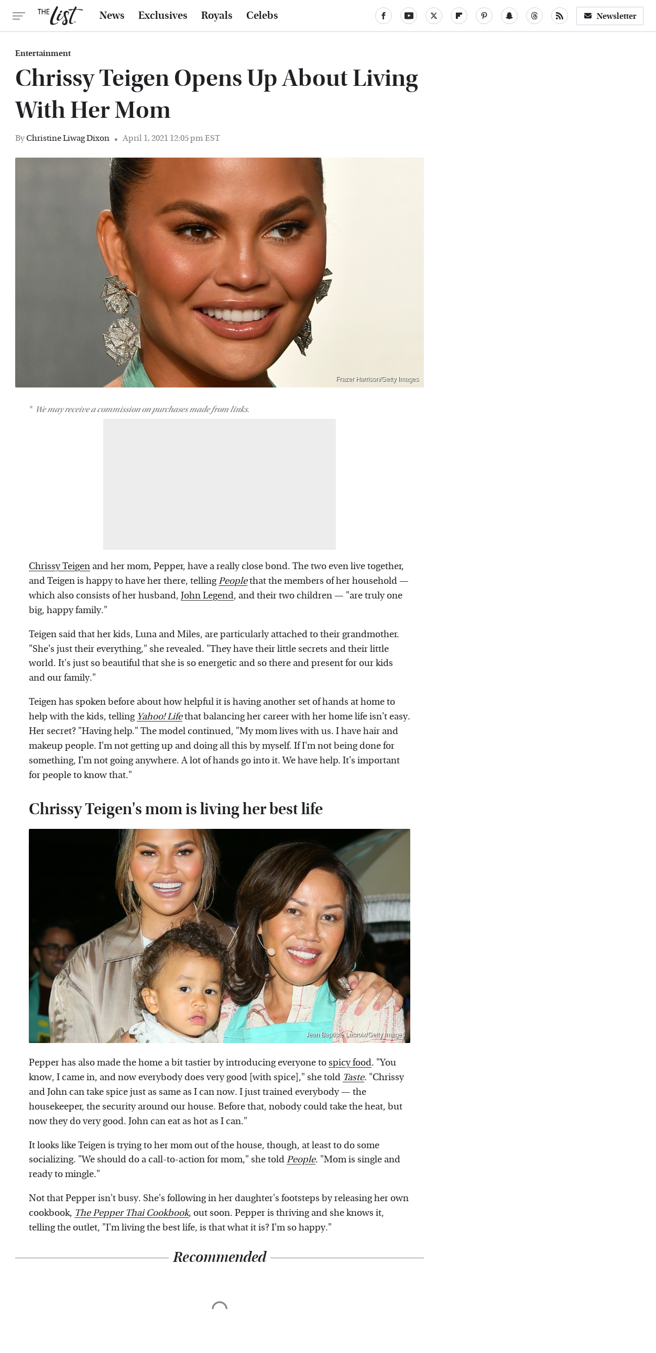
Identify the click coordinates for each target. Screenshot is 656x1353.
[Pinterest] (484, 15)
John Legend (207, 595)
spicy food (350, 1062)
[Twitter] (433, 15)
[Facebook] (383, 15)
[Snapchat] (509, 15)
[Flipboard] (459, 15)
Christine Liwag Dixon (68, 138)
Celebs (262, 15)
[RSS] (559, 15)
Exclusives (163, 15)
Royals (217, 15)
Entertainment (43, 53)
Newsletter (610, 16)
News (112, 15)
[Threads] (534, 15)
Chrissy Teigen (59, 566)
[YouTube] (408, 15)
